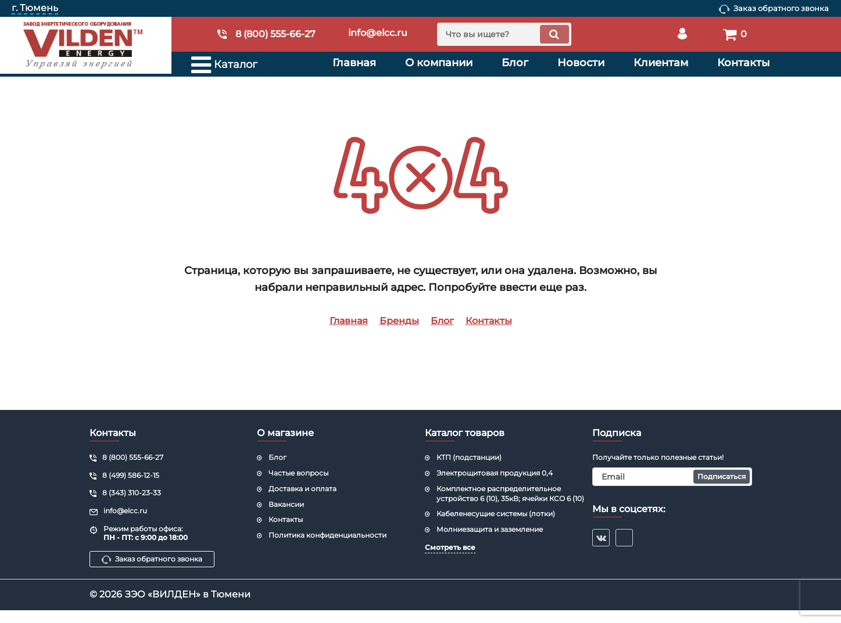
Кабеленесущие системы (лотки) (495, 513)
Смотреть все (450, 547)
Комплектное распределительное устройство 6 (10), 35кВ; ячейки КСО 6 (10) (510, 493)
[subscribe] (672, 476)
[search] (504, 34)
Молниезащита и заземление (489, 529)
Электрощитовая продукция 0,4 (494, 473)
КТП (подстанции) (469, 457)
